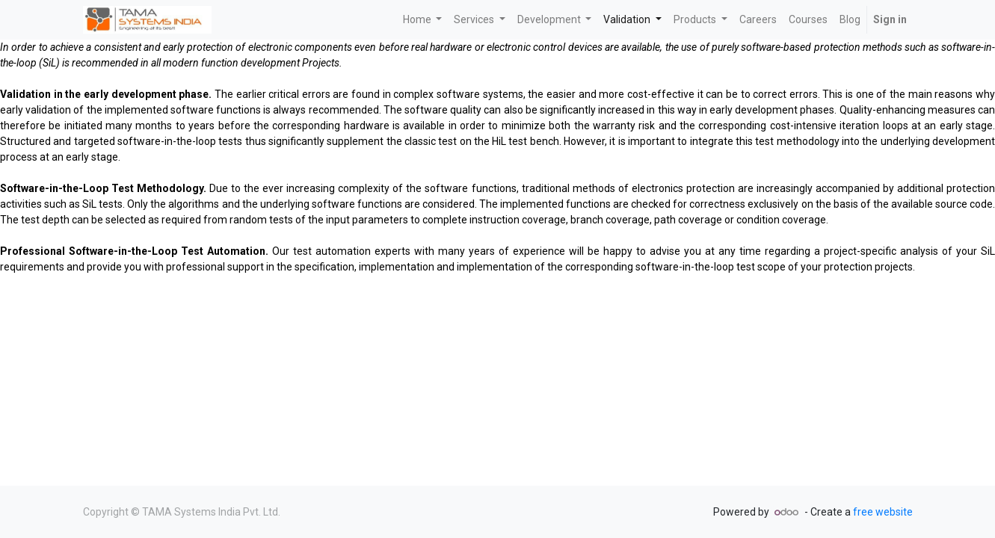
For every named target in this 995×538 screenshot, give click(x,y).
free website (883, 512)
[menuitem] (758, 20)
